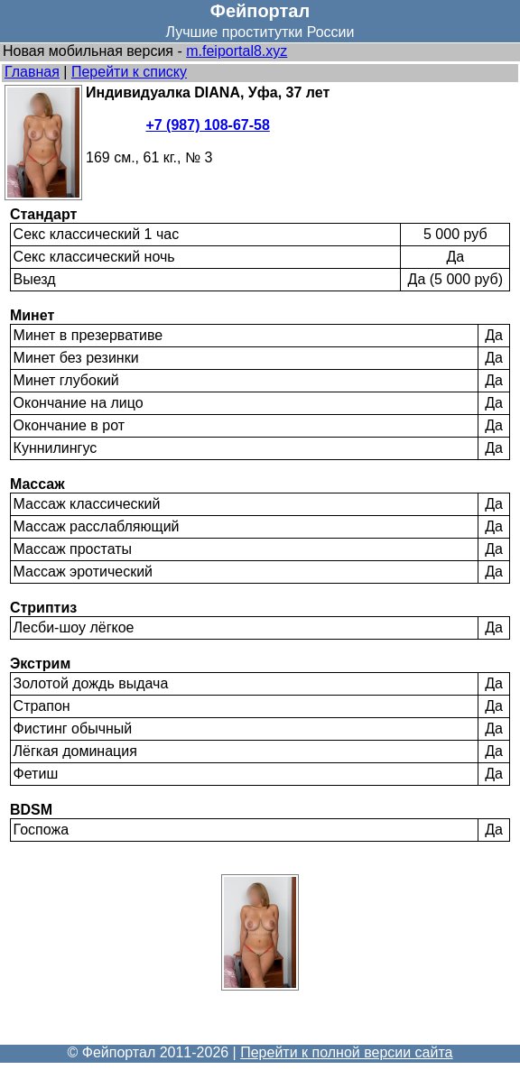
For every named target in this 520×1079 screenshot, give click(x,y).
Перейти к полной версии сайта (346, 1052)
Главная (32, 71)
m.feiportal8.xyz (236, 51)
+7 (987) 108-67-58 (207, 125)
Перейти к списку (129, 71)
